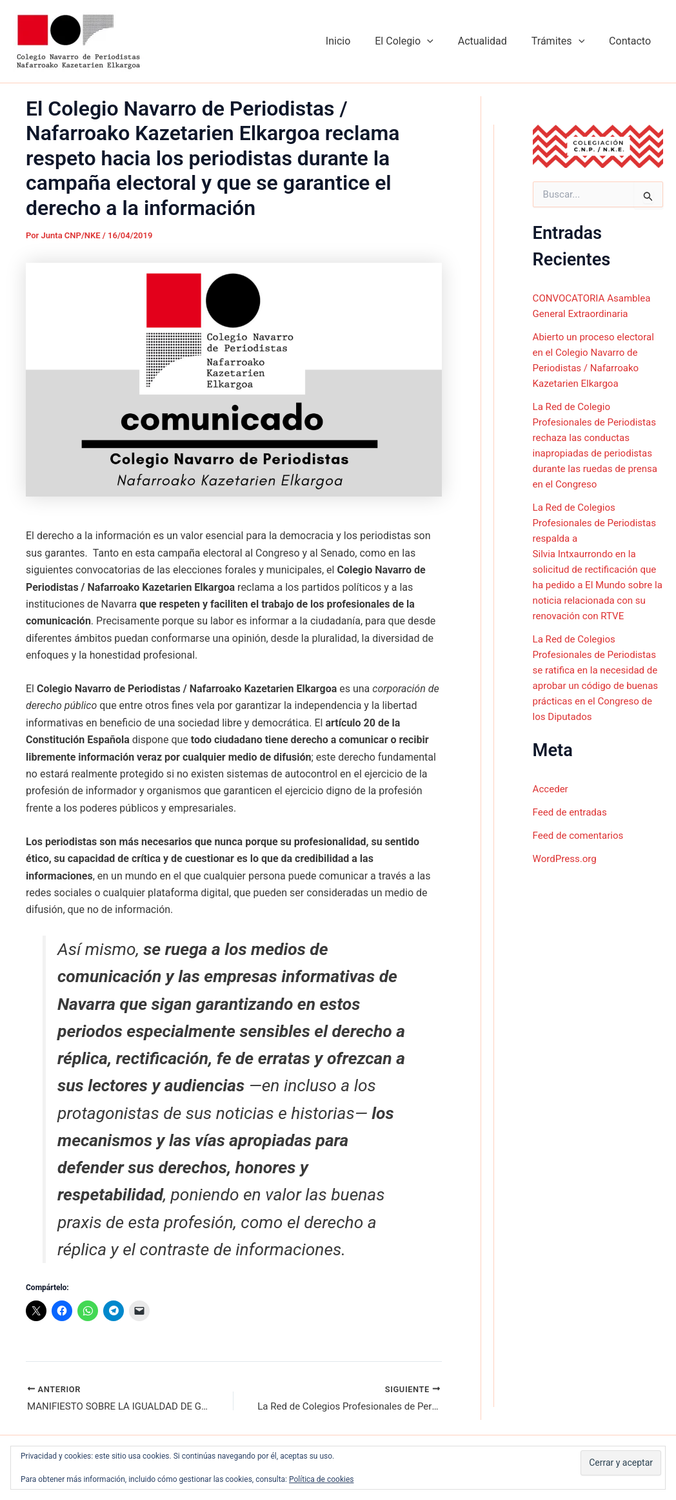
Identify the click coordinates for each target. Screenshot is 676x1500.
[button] (440, 41)
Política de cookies (321, 1479)
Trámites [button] (563, 41)
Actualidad (492, 41)
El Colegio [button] (417, 41)
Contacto (632, 41)
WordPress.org (567, 889)
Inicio (355, 41)
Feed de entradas (572, 842)
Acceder (552, 819)
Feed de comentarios (581, 865)
